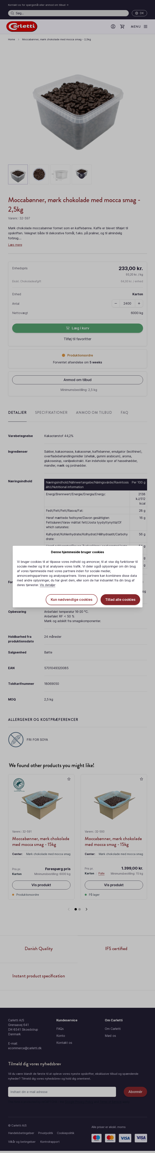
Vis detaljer (47, 585)
